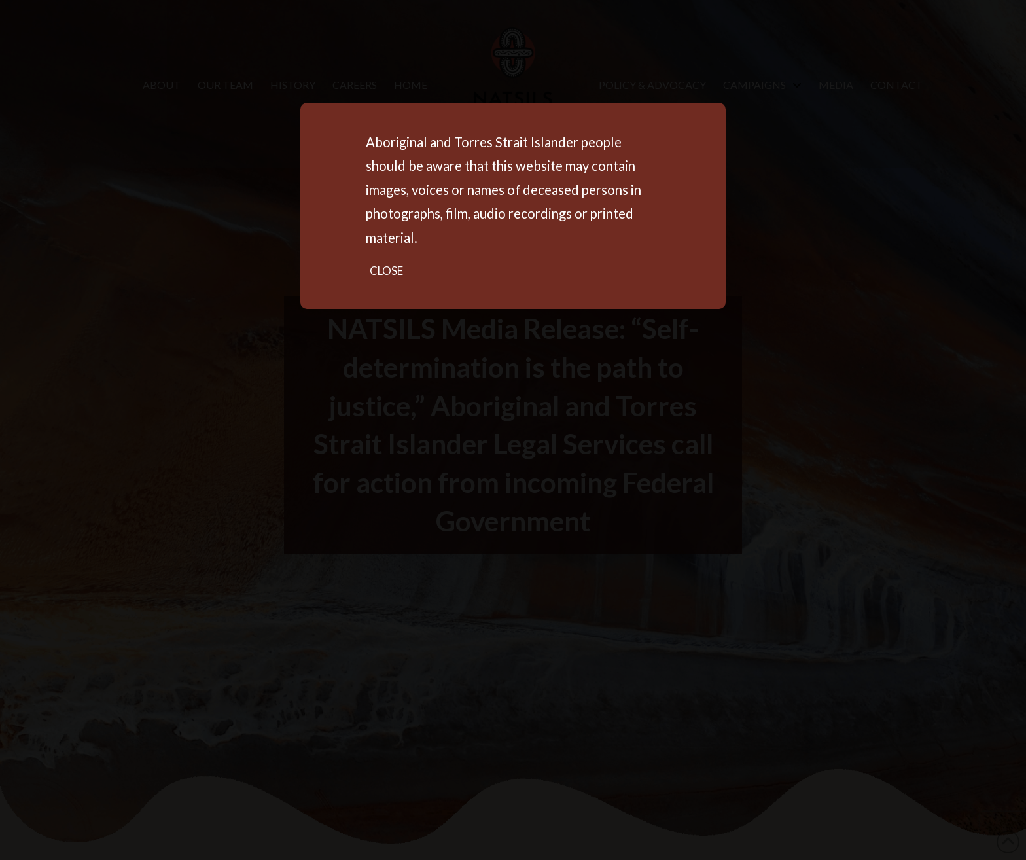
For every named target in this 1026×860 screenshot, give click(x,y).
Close (386, 271)
